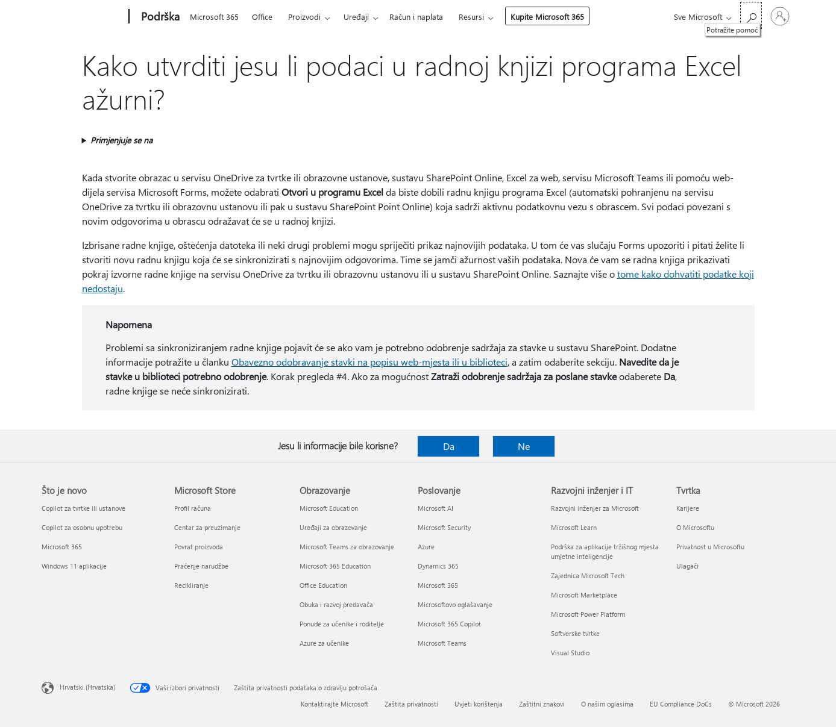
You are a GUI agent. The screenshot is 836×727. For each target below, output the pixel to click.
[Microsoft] (83, 17)
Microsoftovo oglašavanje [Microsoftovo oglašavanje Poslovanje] (455, 604)
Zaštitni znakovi (542, 703)
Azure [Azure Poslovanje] (426, 546)
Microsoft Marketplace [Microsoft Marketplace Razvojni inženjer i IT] (584, 594)
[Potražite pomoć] (751, 15)
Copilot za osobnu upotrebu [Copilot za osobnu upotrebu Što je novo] (82, 527)
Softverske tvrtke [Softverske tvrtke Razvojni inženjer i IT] (575, 633)
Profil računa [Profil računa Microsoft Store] (192, 508)
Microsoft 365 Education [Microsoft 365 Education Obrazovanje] (335, 565)
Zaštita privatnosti (411, 703)
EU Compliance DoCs (681, 703)
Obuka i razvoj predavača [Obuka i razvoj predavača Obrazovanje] (336, 604)
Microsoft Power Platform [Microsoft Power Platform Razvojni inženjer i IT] (588, 614)
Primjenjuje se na (121, 140)
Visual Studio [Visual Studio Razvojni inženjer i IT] (570, 652)
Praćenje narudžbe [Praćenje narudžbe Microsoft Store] (201, 565)
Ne (524, 446)
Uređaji (356, 16)
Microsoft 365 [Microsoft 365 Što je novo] (62, 546)
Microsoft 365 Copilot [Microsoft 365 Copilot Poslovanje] (449, 623)
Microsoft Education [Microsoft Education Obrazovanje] (329, 508)
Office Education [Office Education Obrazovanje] (323, 585)
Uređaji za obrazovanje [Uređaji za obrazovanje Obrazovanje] (333, 527)
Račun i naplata (416, 16)
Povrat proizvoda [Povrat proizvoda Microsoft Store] (198, 546)
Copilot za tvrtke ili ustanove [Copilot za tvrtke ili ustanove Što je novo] (83, 508)
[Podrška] (159, 17)
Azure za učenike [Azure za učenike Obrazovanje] (324, 642)
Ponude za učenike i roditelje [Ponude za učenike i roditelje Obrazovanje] (342, 623)
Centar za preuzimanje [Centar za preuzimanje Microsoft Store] (207, 527)
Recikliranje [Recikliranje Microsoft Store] (191, 585)
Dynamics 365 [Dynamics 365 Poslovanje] (438, 565)
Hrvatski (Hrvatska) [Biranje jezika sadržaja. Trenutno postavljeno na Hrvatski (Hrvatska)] (87, 686)
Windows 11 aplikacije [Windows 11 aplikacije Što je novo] (74, 565)
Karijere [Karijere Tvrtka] (687, 508)
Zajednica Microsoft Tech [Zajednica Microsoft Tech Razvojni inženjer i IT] (587, 575)
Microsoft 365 (214, 16)
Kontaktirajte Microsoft (334, 703)
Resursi (471, 16)
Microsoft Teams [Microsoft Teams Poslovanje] (442, 642)
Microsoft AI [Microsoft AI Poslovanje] (435, 508)
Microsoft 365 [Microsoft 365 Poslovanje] (438, 585)
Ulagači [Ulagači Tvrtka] (687, 565)
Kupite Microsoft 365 (547, 16)
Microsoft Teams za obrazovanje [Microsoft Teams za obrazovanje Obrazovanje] (347, 546)
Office (262, 16)
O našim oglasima (607, 703)
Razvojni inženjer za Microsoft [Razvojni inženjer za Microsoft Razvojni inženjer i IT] (595, 508)
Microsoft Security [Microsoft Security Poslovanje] (444, 527)
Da (448, 446)
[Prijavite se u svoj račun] (779, 16)
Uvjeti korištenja (478, 703)
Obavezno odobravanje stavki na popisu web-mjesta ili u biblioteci (369, 361)
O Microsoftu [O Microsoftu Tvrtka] (695, 527)
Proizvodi (304, 16)
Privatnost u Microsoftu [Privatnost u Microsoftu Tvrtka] (710, 546)
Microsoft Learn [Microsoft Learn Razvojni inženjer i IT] (574, 527)
